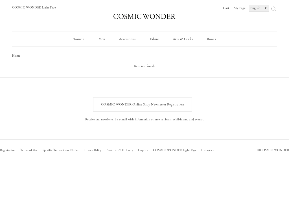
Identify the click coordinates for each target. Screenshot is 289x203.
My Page (240, 8)
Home (16, 56)
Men (101, 39)
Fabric (154, 39)
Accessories (127, 39)
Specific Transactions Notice (61, 150)
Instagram (207, 150)
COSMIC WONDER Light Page (34, 8)
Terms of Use (29, 150)
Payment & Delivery (119, 150)
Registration (8, 150)
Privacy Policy (93, 150)
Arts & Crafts (183, 39)
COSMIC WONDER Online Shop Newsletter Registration (142, 104)
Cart (226, 8)
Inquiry (143, 150)
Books (211, 39)
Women (78, 39)
